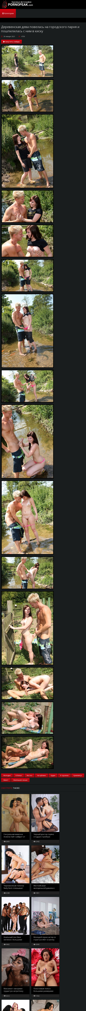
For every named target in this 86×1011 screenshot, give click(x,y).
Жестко (29, 775)
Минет (5, 780)
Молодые (7, 775)
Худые (53, 775)
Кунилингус (77, 775)
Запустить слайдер (11, 42)
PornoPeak (17, 4)
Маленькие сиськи (20, 780)
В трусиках (64, 775)
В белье (19, 775)
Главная (4, 1005)
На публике (41, 775)
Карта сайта (14, 1005)
